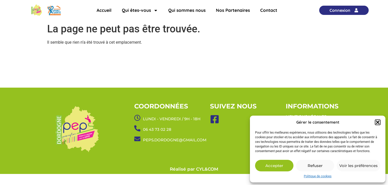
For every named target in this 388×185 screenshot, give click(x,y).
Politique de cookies (317, 176)
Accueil (104, 10)
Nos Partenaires (233, 10)
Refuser (315, 165)
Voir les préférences (358, 165)
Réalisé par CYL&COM (194, 169)
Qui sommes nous (187, 10)
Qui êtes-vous (140, 10)
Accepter (274, 165)
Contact (268, 10)
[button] (377, 122)
